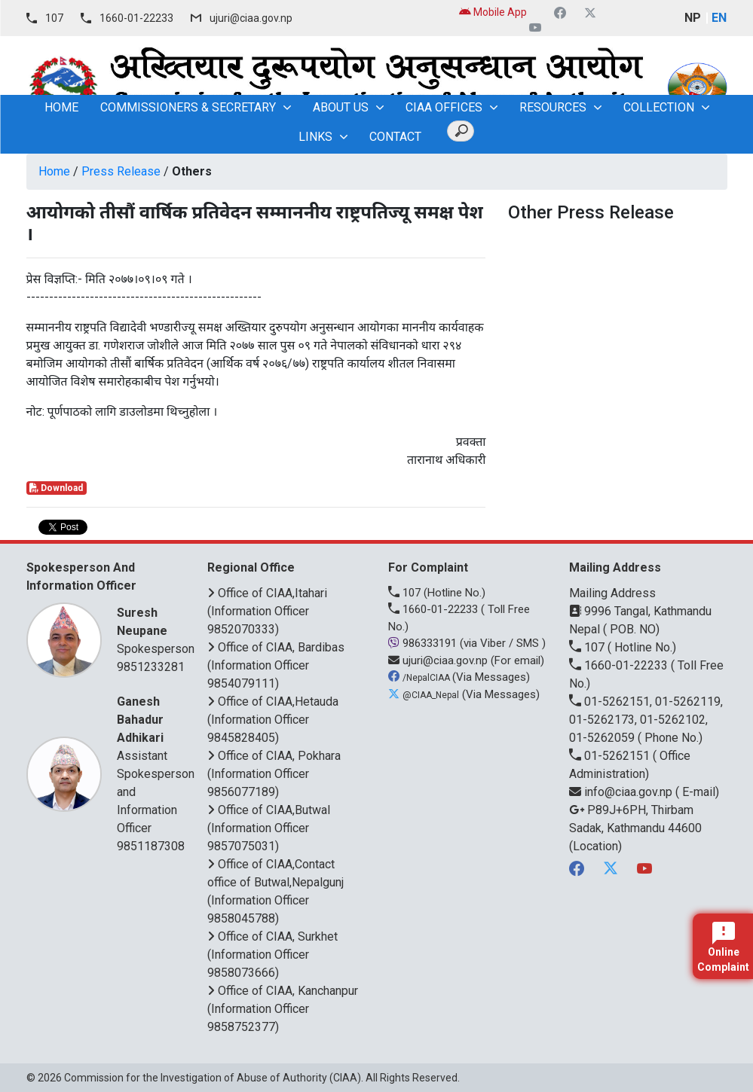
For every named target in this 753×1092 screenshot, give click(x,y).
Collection (658, 107)
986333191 (424, 643)
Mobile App (493, 12)
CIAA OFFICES (444, 107)
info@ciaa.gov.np (622, 792)
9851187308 (151, 846)
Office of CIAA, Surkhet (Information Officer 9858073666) (272, 954)
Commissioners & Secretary (188, 107)
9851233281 (151, 667)
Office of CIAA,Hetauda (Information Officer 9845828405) (272, 719)
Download (56, 488)
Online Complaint (723, 947)
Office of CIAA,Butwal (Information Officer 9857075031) (268, 828)
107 (54, 18)
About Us (341, 107)
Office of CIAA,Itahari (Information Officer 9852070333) (267, 611)
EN (719, 18)
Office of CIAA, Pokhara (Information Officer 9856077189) (274, 774)
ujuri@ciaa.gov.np (251, 18)
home (61, 107)
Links (315, 137)
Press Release (121, 171)
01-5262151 (611, 756)
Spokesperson (155, 630)
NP (692, 18)
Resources (552, 107)
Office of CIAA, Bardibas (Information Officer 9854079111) (275, 665)
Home (54, 171)
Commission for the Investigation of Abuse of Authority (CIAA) (212, 1078)
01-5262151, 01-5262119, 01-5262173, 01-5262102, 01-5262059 (646, 719)
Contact (395, 137)
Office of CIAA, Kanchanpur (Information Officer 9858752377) (282, 1009)
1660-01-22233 (136, 18)
